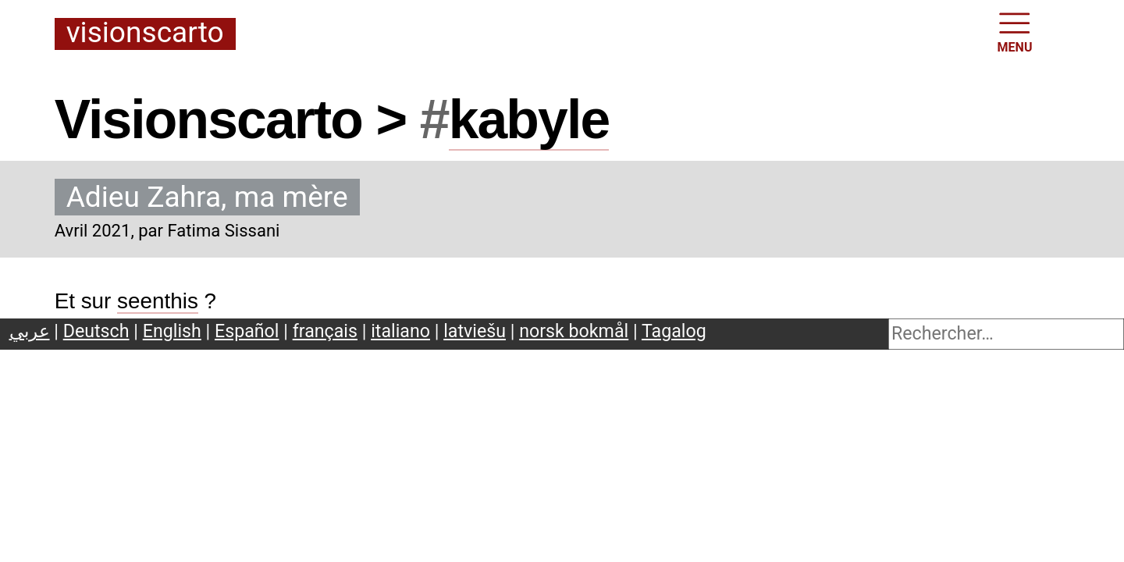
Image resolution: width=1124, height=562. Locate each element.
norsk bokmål (573, 331)
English (172, 331)
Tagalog (674, 331)
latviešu (474, 331)
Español (247, 331)
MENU (1015, 31)
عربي (29, 331)
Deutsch (96, 331)
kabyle (529, 119)
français (325, 331)
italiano (400, 331)
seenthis (157, 301)
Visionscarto (145, 33)
